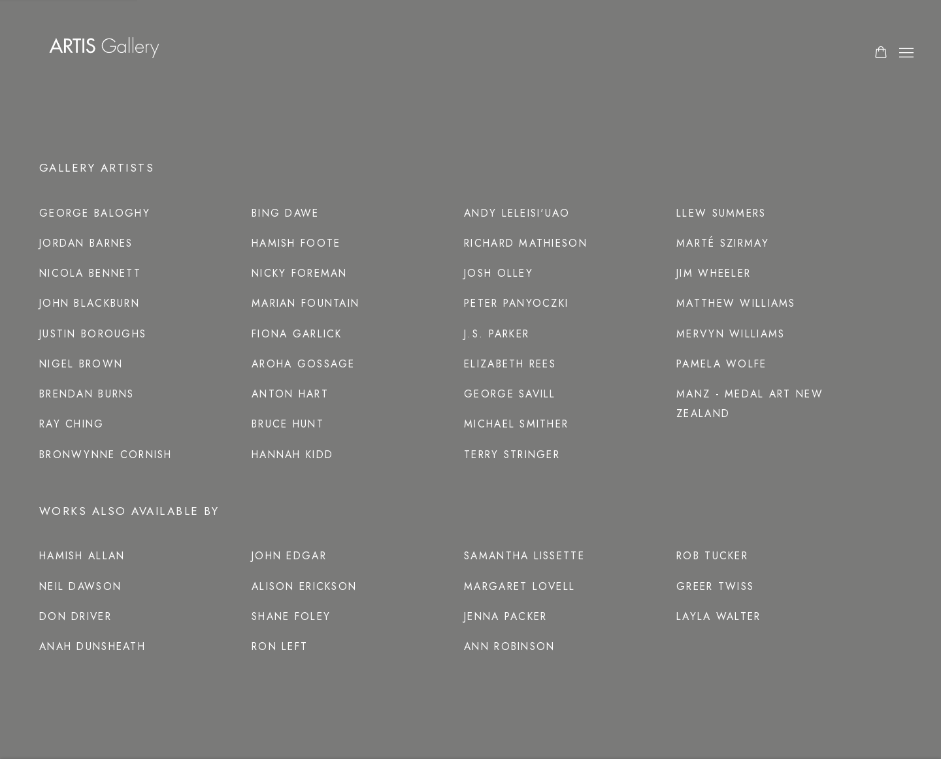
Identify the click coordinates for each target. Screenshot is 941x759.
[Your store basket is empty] (881, 53)
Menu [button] (905, 53)
